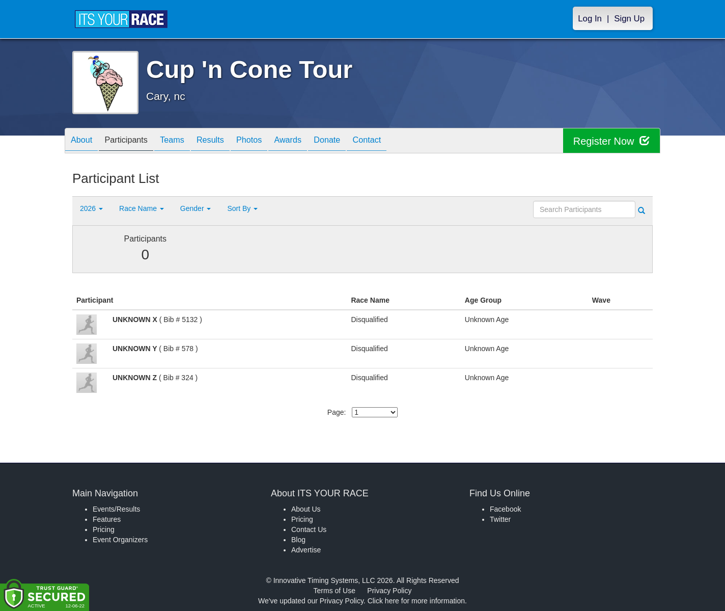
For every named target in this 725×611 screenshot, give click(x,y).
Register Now (611, 141)
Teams (185, 141)
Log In (590, 18)
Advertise (306, 550)
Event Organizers (120, 540)
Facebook (505, 509)
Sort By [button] (242, 208)
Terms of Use (334, 591)
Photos (272, 141)
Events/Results (116, 509)
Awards (315, 141)
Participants (133, 141)
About (84, 141)
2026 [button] (91, 208)
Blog (298, 540)
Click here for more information (416, 601)
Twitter (500, 519)
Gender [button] (195, 208)
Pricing (104, 529)
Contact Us (308, 529)
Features (107, 519)
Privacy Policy (389, 591)
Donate (360, 141)
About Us (306, 509)
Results (228, 141)
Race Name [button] (141, 208)
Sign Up (629, 18)
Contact (405, 141)
